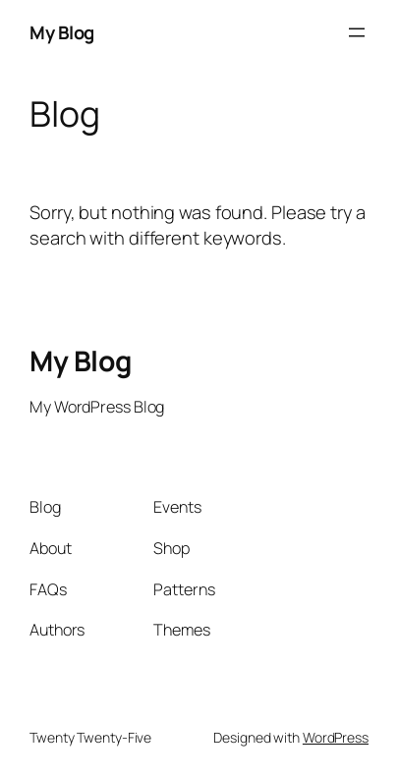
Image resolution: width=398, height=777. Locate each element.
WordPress (336, 737)
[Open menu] (357, 32)
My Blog (61, 32)
